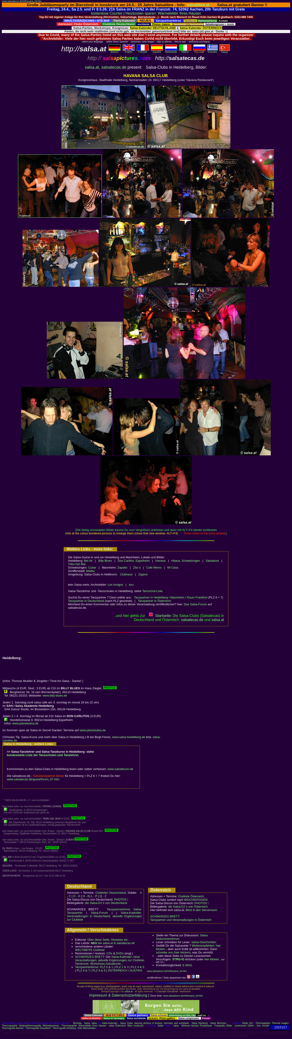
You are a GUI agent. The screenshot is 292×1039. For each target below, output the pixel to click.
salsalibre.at (198, 5)
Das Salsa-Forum (195, 604)
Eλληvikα (212, 51)
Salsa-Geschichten (203, 942)
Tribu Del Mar (77, 564)
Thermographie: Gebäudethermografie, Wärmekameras (30, 1025)
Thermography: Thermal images (272, 1023)
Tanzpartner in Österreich (154, 601)
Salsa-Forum (99, 912)
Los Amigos (115, 584)
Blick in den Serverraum (201, 910)
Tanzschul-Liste (152, 591)
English (129, 51)
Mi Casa (172, 567)
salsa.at (92, 67)
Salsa (87, 1023)
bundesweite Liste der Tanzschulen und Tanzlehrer (42, 755)
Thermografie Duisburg (64, 1028)
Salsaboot (212, 560)
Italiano (185, 51)
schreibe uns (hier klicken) (173, 952)
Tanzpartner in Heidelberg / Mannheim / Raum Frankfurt (171, 597)
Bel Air (88, 560)
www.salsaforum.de (120, 769)
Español (157, 51)
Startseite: (160, 616)
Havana (160, 560)
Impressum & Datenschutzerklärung (118, 995)
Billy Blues (105, 560)
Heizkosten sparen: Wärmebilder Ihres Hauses (163, 13)
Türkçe (224, 51)
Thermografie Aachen (13, 1028)
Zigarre (143, 574)
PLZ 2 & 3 (122, 967)
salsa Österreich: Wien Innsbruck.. (127, 1025)
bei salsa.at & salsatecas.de (113, 943)
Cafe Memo (154, 567)
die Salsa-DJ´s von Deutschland (106, 903)
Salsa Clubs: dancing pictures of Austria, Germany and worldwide (154, 1023)
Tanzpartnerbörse (86, 967)
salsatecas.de (113, 67)
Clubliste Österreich (191, 896)
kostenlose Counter (107, 13)
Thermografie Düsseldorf (38, 1028)
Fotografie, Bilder (223, 1025)
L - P (94, 896)
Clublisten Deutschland (110, 892)
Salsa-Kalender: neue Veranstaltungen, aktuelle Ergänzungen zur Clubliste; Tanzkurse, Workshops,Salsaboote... (110, 960)
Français (143, 51)
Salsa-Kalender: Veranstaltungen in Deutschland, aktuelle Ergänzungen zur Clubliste (104, 916)
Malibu (90, 571)
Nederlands (171, 51)
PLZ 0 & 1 (106, 967)
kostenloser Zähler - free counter (252, 1025)
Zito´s (137, 567)
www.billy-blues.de (55, 695)
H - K (86, 896)
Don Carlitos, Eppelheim (134, 560)
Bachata (77, 1023)
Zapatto (122, 567)
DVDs (120, 953)
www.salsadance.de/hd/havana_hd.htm (22, 1)
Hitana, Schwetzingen (185, 560)
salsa (94, 1023)
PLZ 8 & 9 (98, 970)
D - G (76, 896)
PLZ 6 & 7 (83, 970)
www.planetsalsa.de (25, 723)
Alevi (131, 585)
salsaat (217, 620)
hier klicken (211, 959)
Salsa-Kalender (109, 1023)
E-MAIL (187, 965)
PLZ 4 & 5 (137, 967)
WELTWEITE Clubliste (90, 950)
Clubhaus (126, 574)
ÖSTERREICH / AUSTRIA (125, 970)
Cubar (92, 567)
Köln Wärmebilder (87, 1028)
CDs (109, 953)
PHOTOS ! (121, 899)
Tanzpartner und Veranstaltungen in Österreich (180, 920)
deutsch (114, 51)
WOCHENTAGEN (196, 899)
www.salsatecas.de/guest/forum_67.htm (33, 779)
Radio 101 (247, 1023)
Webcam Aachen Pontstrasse (196, 1025)
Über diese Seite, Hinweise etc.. (108, 939)
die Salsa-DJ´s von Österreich (188, 906)
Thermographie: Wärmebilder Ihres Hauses (83, 1025)
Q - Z (103, 896)
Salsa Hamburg (200, 1023)
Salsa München (218, 1023)
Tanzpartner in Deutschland (86, 601)
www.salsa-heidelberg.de (128, 737)
